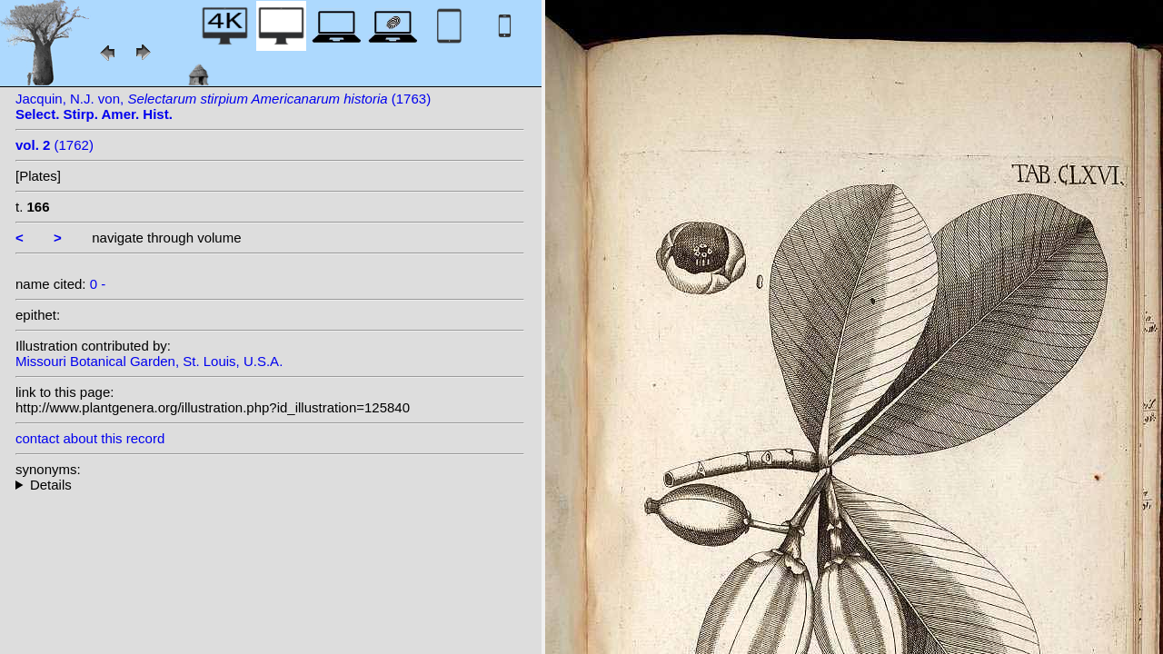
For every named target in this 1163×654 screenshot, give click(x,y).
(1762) (54, 145)
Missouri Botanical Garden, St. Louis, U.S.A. (149, 361)
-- (269, 484)
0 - (98, 284)
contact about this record (89, 438)
